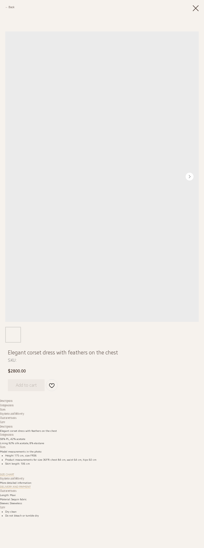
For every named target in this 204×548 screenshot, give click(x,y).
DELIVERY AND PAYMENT (15, 486)
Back (11, 7)
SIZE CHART (7, 474)
